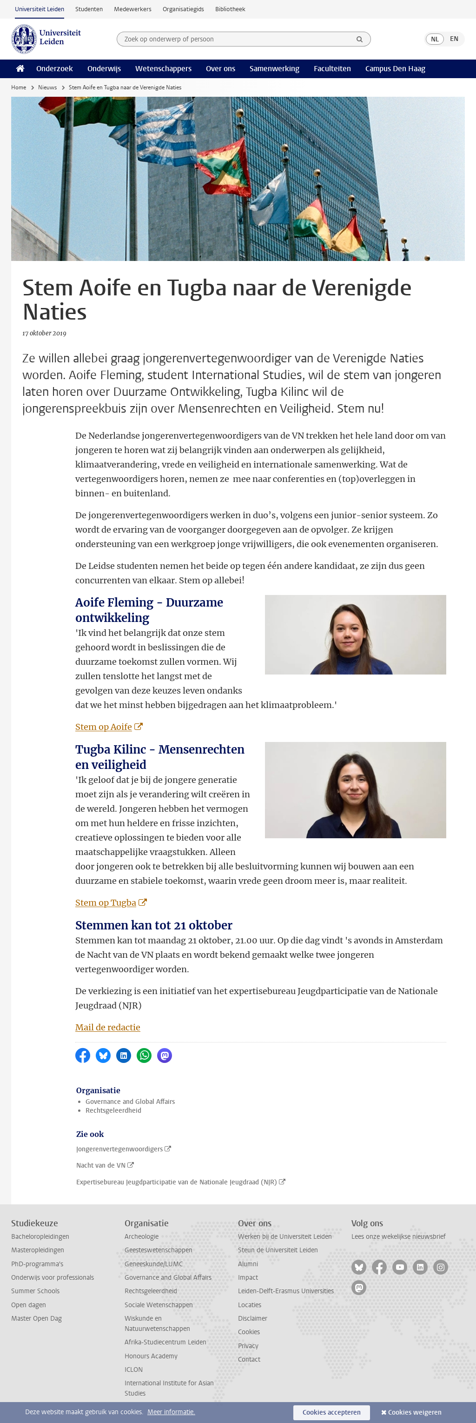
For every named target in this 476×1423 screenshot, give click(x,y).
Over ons (220, 68)
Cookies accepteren (332, 1412)
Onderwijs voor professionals (52, 1277)
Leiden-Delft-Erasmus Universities (286, 1291)
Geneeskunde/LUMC (154, 1264)
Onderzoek (54, 68)
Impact (248, 1277)
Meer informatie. (171, 1412)
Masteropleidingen (37, 1250)
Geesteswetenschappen (158, 1250)
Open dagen (28, 1305)
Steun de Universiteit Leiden (278, 1250)
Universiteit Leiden (39, 9)
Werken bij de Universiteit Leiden (285, 1236)
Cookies (249, 1332)
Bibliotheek (230, 9)
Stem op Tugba (105, 902)
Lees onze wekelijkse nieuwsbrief (398, 1236)
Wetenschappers (163, 68)
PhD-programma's (37, 1264)
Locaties (249, 1305)
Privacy (248, 1346)
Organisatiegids (183, 9)
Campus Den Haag (395, 68)
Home (18, 87)
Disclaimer (252, 1318)
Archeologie (142, 1236)
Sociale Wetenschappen (159, 1305)
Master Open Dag (36, 1318)
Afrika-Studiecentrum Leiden (165, 1342)
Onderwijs (104, 68)
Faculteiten (332, 68)
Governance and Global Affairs (130, 1101)
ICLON (134, 1369)
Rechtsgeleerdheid (113, 1110)
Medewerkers (133, 9)
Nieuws (47, 87)
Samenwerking (274, 68)
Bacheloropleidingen (40, 1236)
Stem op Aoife (103, 727)
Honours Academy (151, 1356)
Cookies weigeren (415, 1412)
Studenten (89, 9)
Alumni (248, 1264)
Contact (249, 1359)
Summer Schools (35, 1291)
